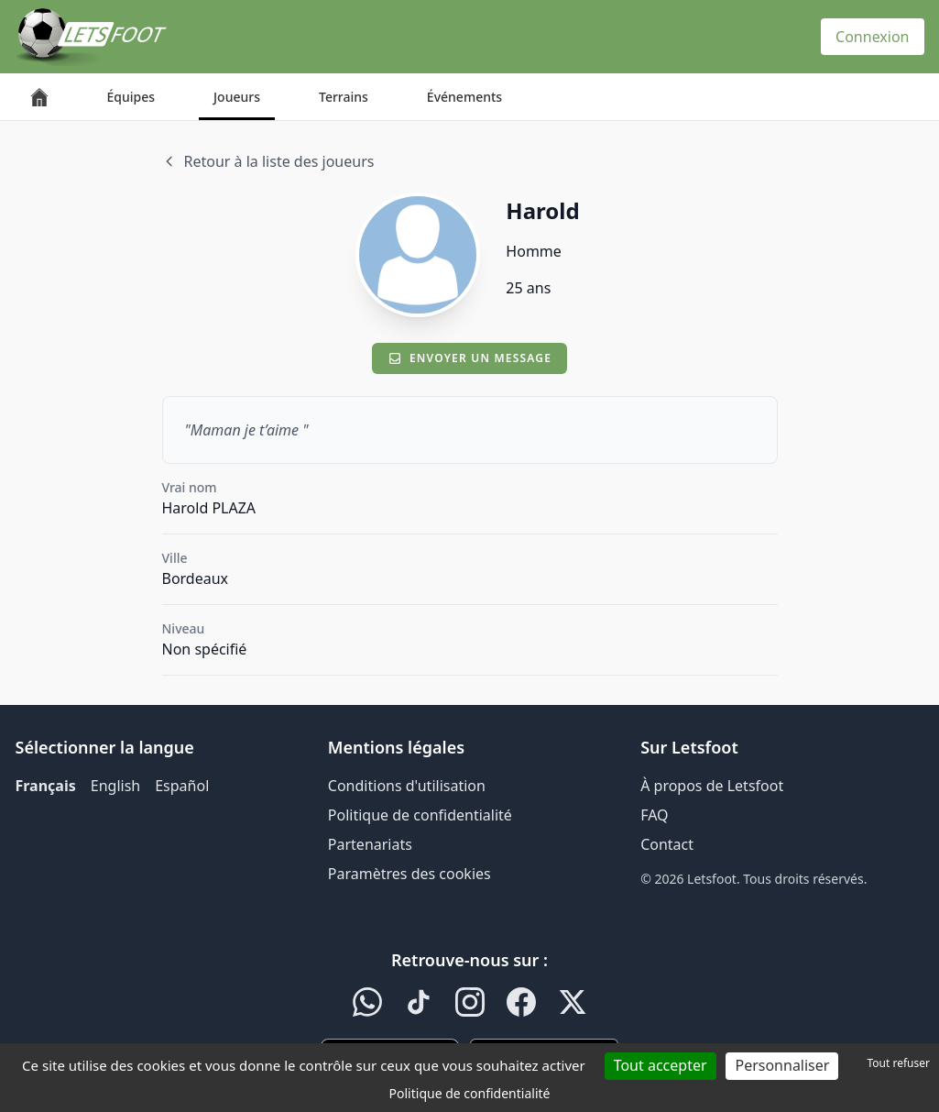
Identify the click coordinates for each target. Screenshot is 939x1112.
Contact (666, 844)
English (115, 786)
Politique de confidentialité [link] (470, 1093)
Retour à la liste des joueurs (268, 161)
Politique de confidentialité (420, 815)
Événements (464, 96)
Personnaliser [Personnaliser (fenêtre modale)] (782, 1065)
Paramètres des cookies (409, 874)
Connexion (872, 37)
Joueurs (236, 96)
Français (46, 786)
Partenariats (370, 844)
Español (182, 786)
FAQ (654, 815)
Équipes (131, 96)
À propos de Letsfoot (711, 786)
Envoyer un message (469, 358)
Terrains (343, 96)
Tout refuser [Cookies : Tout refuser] (899, 1063)
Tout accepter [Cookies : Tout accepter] (660, 1065)
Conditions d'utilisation (407, 786)
